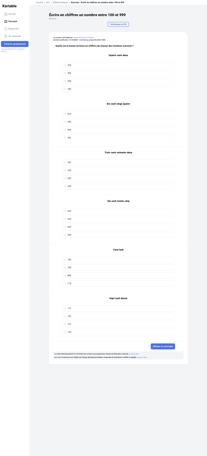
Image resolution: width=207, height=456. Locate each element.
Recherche (11, 28)
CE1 (48, 2)
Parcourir (10, 21)
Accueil (9, 14)
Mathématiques (60, 2)
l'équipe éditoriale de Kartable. (83, 37)
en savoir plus (134, 354)
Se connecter (12, 36)
